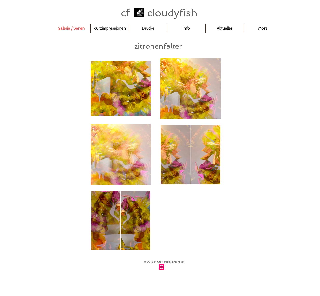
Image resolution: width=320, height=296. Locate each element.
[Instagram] (161, 267)
